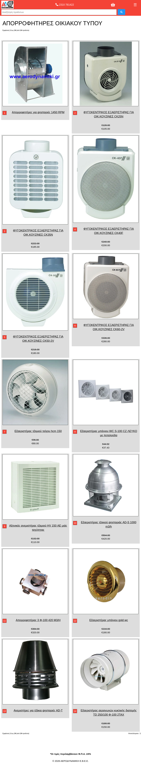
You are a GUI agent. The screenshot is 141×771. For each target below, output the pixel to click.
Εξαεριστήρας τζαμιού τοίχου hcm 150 (38, 431)
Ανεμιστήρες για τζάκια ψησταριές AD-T (38, 710)
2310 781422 (64, 4)
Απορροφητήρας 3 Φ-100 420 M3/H (38, 620)
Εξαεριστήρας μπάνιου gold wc (108, 620)
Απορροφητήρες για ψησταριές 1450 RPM (38, 112)
